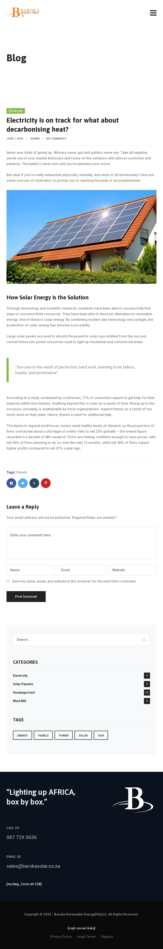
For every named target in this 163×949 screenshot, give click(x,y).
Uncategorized (24, 692)
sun (101, 735)
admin (34, 138)
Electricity (16, 111)
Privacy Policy (61, 937)
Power (63, 735)
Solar (83, 735)
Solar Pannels (23, 684)
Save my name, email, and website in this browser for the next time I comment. (74, 581)
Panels (21, 472)
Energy (22, 735)
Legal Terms (86, 937)
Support (107, 937)
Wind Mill (19, 701)
